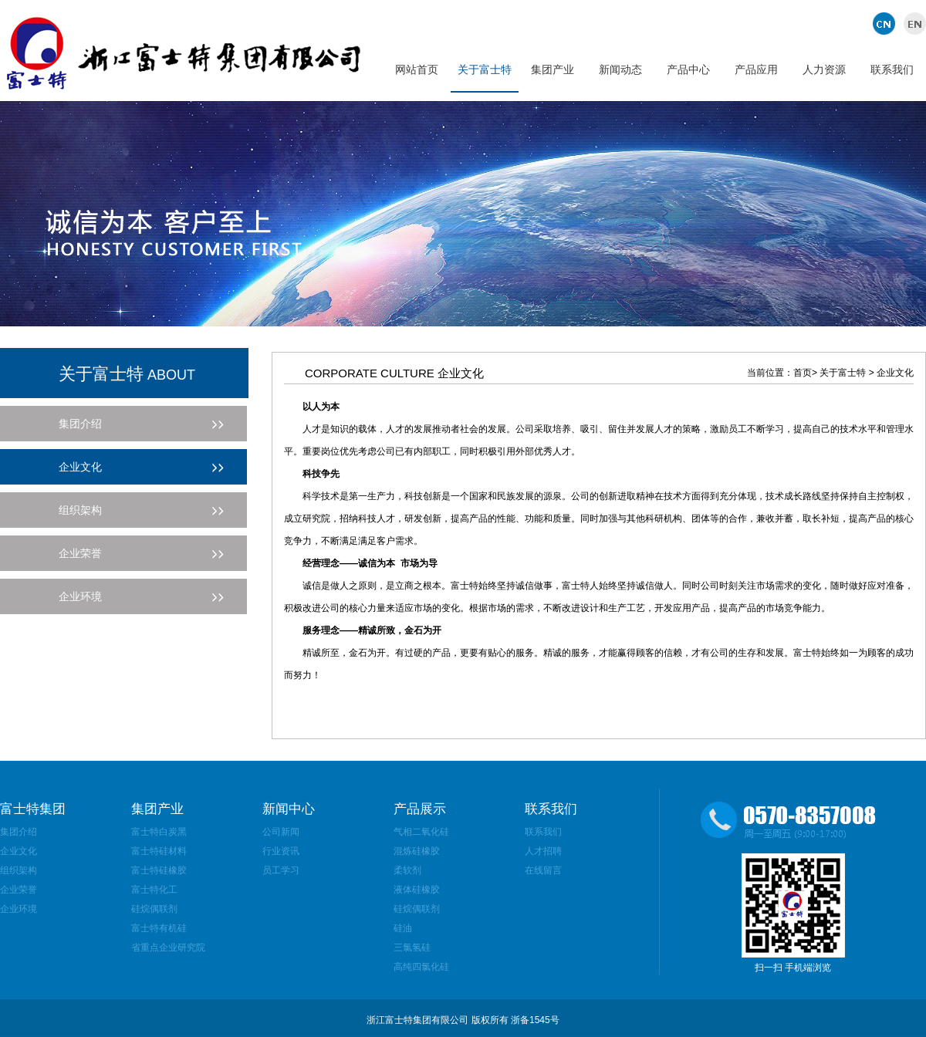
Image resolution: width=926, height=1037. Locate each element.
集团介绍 (18, 831)
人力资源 (824, 69)
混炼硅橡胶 (417, 851)
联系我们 (892, 69)
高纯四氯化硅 (421, 966)
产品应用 (756, 69)
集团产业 (552, 69)
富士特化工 (154, 889)
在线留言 (543, 870)
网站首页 (416, 69)
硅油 (403, 928)
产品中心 (688, 69)
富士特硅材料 (159, 851)
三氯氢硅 (412, 947)
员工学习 (280, 870)
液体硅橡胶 (417, 889)
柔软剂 (407, 870)
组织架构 (18, 870)
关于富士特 (485, 69)
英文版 (912, 23)
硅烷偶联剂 (154, 909)
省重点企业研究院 (168, 947)
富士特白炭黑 (159, 831)
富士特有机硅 (159, 928)
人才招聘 (543, 851)
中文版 (885, 23)
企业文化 (18, 851)
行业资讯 (280, 851)
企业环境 (18, 909)
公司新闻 (280, 831)
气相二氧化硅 (421, 831)
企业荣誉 (18, 889)
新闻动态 (620, 69)
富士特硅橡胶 (159, 870)
